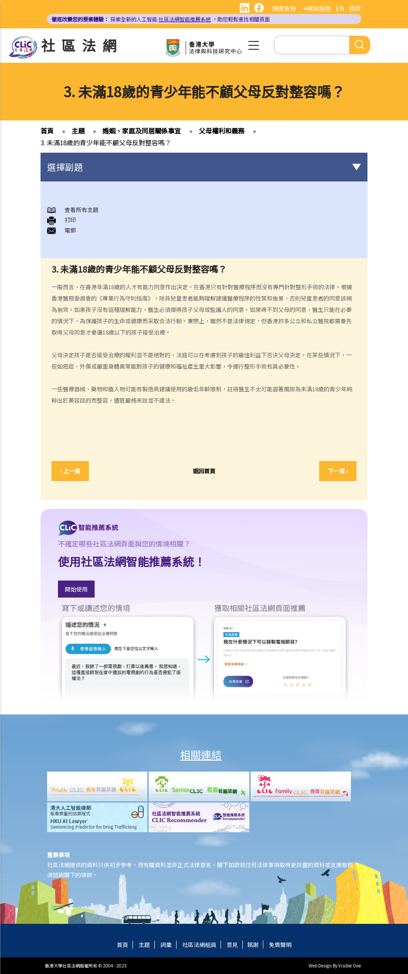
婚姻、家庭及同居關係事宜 (141, 130)
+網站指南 (317, 8)
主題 (78, 130)
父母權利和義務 (222, 130)
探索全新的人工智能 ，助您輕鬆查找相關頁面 (160, 19)
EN (340, 8)
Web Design (320, 965)
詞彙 (166, 944)
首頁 (47, 130)
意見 (232, 944)
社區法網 (82, 45)
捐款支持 (284, 8)
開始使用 (76, 589)
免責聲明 (280, 944)
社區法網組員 (199, 944)
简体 (355, 8)
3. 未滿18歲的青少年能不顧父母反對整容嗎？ (106, 142)
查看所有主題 (82, 209)
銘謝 (252, 944)
